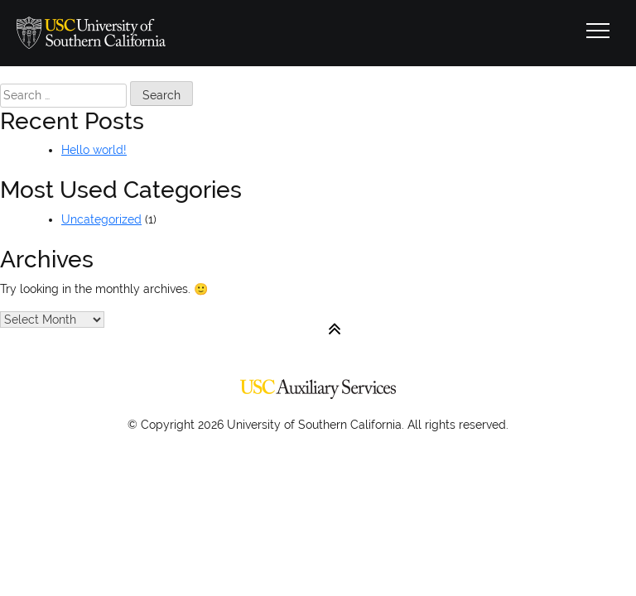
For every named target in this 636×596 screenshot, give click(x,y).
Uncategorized (101, 219)
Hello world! (94, 149)
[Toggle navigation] (597, 33)
